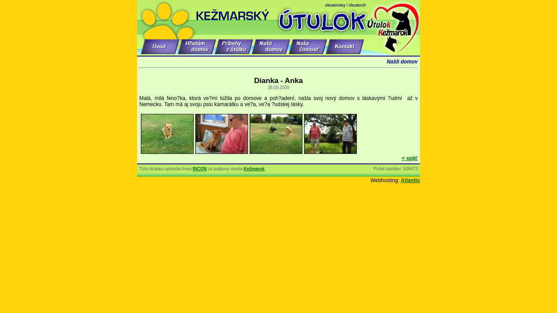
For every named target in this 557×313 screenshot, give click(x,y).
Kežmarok (254, 168)
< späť (410, 158)
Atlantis (410, 180)
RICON (200, 168)
